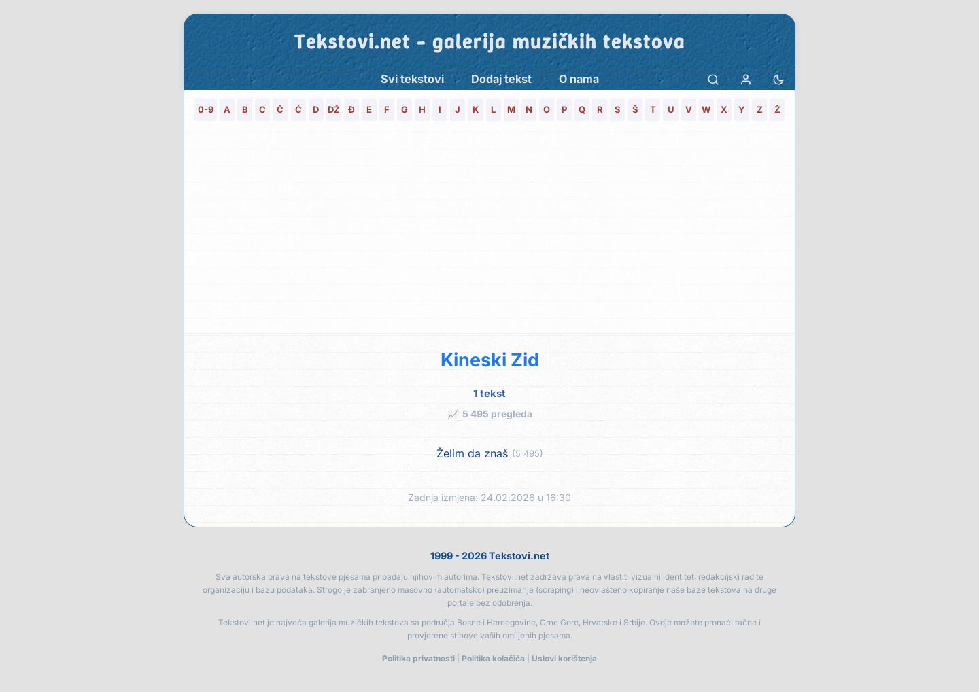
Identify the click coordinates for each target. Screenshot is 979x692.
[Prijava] (745, 79)
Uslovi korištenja (564, 658)
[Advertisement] (489, 231)
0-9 (205, 109)
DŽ (334, 109)
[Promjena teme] (778, 79)
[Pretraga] (713, 79)
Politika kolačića (493, 658)
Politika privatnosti (418, 658)
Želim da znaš (472, 453)
